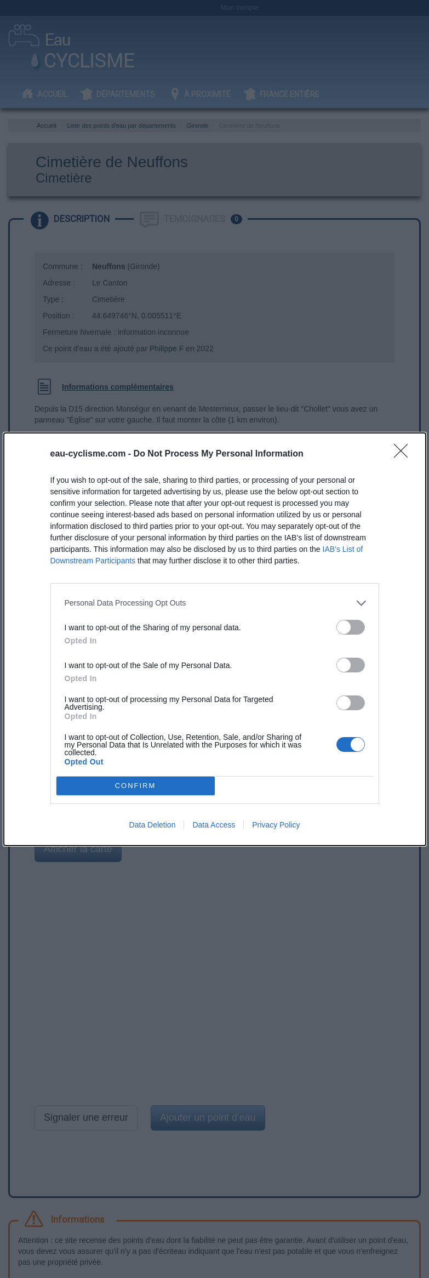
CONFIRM (135, 785)
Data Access (213, 824)
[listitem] (215, 603)
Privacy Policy (276, 824)
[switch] (350, 627)
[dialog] (215, 639)
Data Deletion (152, 824)
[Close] (404, 454)
